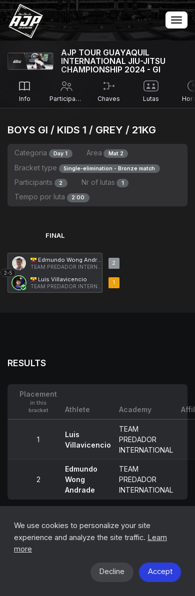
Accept (160, 571)
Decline (111, 571)
